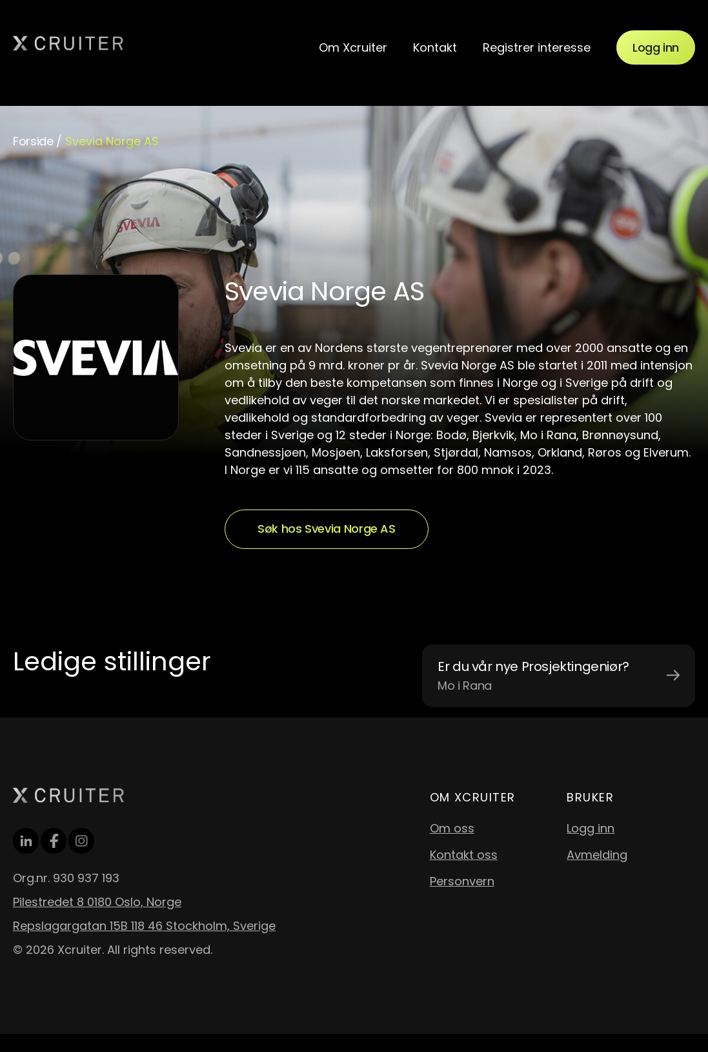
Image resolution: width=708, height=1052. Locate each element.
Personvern (462, 881)
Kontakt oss (464, 855)
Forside (33, 141)
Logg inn (655, 47)
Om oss (452, 828)
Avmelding (597, 855)
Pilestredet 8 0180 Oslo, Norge (97, 902)
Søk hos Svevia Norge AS (327, 529)
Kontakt (435, 47)
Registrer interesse (537, 47)
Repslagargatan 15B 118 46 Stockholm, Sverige (144, 926)
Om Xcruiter (353, 47)
